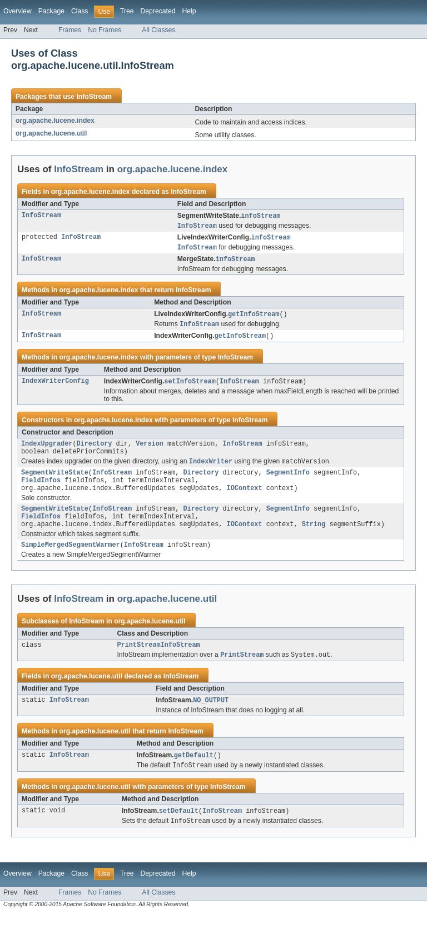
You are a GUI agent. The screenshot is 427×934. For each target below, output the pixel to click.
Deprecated (158, 11)
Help (189, 11)
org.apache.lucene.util (51, 133)
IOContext (244, 499)
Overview (17, 11)
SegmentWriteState (54, 481)
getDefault (194, 773)
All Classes (158, 30)
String (314, 538)
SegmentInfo (288, 481)
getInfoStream (253, 317)
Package (51, 11)
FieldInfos (41, 490)
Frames (69, 30)
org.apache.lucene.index (55, 120)
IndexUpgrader (46, 449)
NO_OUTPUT (211, 717)
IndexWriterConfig (55, 386)
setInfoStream (189, 386)
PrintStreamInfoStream (158, 661)
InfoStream (94, 97)
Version (149, 449)
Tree (127, 11)
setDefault (178, 830)
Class (79, 11)
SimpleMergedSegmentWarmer (70, 560)
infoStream (260, 216)
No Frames (104, 30)
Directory (94, 449)
